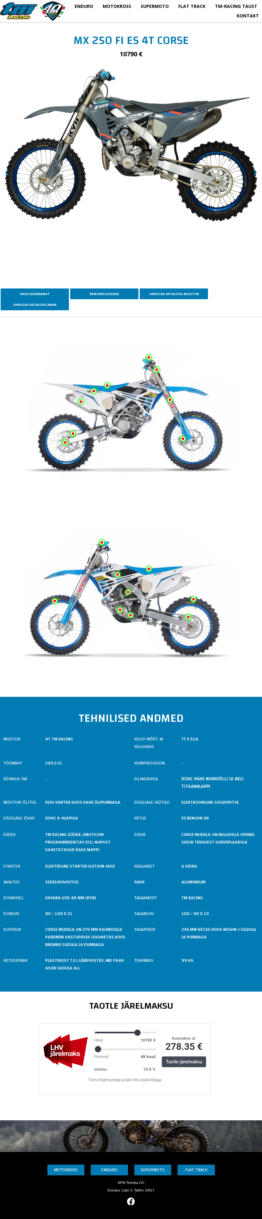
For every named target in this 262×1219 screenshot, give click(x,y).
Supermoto (155, 6)
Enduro (84, 6)
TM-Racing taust (236, 6)
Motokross (117, 6)
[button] (7, 172)
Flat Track (191, 6)
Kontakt (248, 16)
